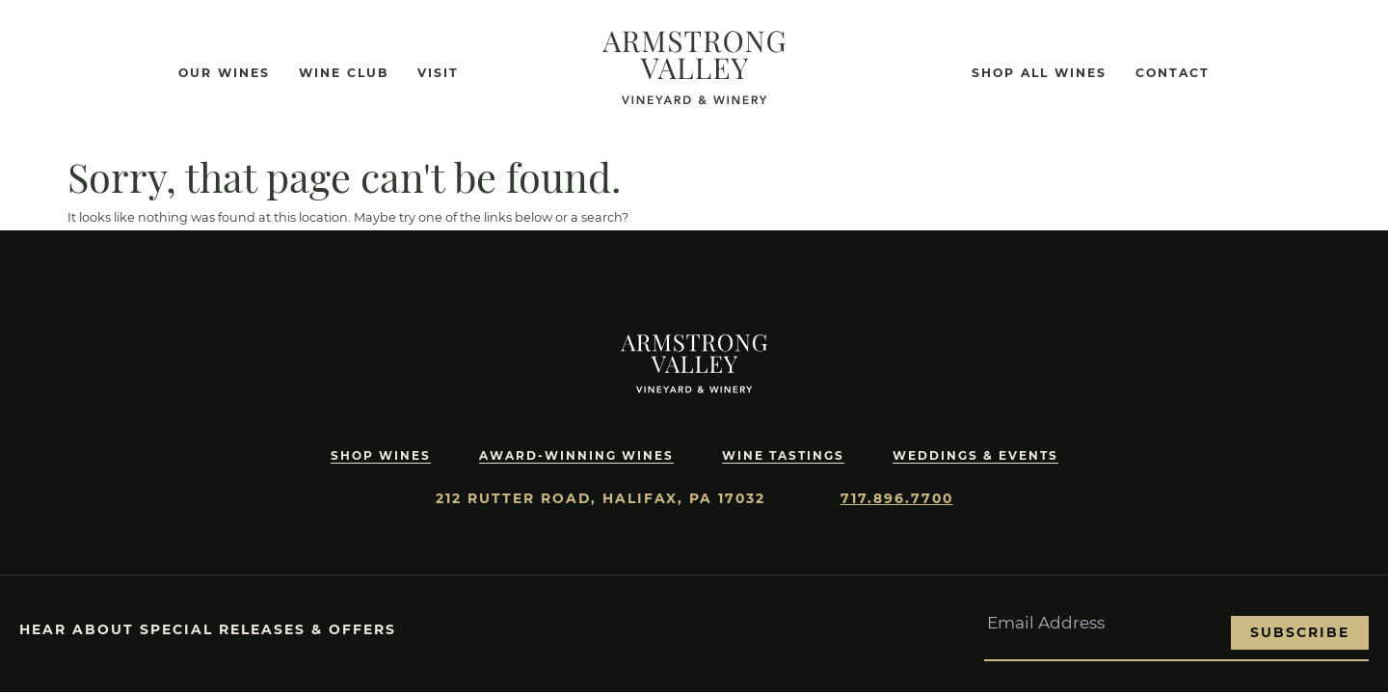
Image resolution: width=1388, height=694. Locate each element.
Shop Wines (375, 455)
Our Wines (224, 73)
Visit (438, 73)
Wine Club (343, 73)
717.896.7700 (897, 498)
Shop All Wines (1039, 73)
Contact (1172, 73)
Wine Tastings (782, 455)
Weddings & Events (978, 455)
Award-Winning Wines (572, 455)
